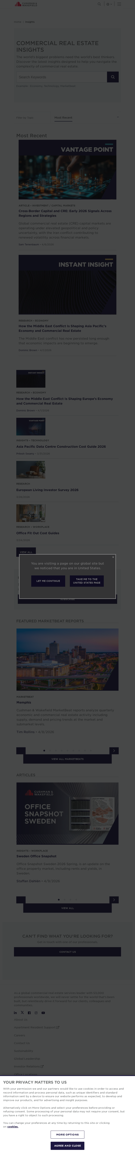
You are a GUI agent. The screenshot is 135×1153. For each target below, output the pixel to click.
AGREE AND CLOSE (67, 1145)
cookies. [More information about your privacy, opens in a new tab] (12, 1126)
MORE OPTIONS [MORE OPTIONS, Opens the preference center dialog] (67, 1134)
